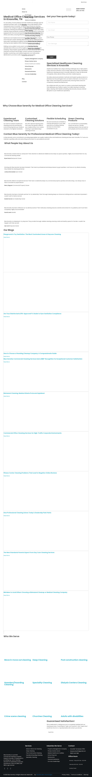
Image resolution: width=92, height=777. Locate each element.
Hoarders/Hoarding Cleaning (32, 36)
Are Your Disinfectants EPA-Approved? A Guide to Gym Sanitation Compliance (32, 314)
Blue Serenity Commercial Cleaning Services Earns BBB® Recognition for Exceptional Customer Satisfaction (43, 359)
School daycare (29, 66)
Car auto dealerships (30, 74)
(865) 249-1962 (80, 10)
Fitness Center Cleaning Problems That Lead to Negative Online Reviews (30, 473)
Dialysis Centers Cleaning (34, 41)
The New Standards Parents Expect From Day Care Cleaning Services (29, 552)
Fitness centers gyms (31, 61)
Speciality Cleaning (30, 38)
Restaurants (28, 69)
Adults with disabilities (34, 49)
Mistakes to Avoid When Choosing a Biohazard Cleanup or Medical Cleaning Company (35, 592)
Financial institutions (30, 71)
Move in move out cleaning (32, 28)
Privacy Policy (28, 17)
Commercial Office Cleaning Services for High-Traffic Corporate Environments (33, 433)
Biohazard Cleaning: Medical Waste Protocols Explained (24, 393)
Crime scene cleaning (34, 44)
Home (23, 9)
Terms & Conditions (30, 20)
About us (24, 12)
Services (24, 25)
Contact (24, 82)
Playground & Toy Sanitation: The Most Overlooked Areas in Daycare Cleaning (32, 234)
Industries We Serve (27, 55)
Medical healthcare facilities (32, 64)
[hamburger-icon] (68, 9)
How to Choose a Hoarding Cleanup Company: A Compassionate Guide (30, 353)
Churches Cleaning (33, 46)
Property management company (34, 58)
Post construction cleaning (32, 33)
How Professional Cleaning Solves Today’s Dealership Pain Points (27, 513)
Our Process (28, 15)
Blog (23, 79)
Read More (7, 237)
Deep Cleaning (29, 30)
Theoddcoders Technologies (44, 774)
